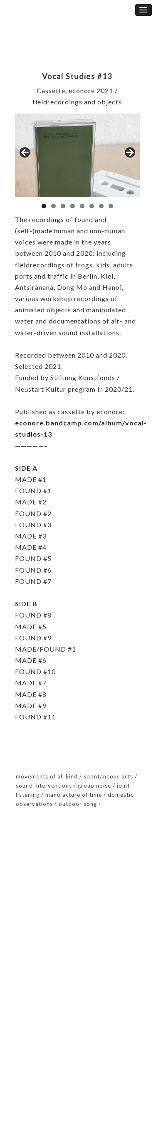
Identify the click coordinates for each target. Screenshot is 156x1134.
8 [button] (111, 206)
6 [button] (91, 206)
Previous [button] (25, 153)
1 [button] (44, 206)
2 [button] (53, 206)
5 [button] (82, 206)
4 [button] (72, 206)
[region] (77, 155)
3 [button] (63, 206)
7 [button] (101, 206)
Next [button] (129, 153)
